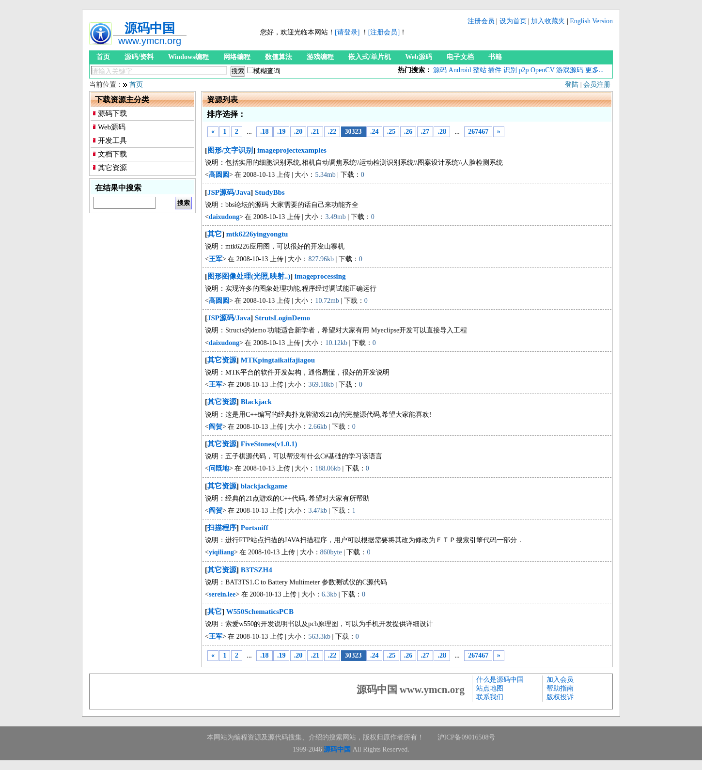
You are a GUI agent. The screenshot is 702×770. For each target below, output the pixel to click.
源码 (440, 70)
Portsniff (254, 528)
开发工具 (112, 140)
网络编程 (236, 57)
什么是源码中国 (500, 679)
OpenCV (542, 70)
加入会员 (560, 679)
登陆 (571, 84)
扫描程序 (221, 528)
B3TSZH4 (256, 570)
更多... (594, 70)
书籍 (495, 57)
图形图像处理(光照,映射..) (248, 276)
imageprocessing (320, 276)
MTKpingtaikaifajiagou (278, 360)
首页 (103, 57)
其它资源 (112, 168)
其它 (214, 234)
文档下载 (112, 154)
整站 (479, 70)
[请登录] (347, 32)
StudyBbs (270, 192)
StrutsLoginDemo (282, 318)
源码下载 (112, 113)
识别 (510, 70)
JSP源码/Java (228, 192)
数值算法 (278, 57)
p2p (523, 70)
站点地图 (489, 688)
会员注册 (596, 84)
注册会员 (481, 21)
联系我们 (489, 697)
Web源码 (419, 57)
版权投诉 (560, 697)
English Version (591, 21)
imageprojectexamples (292, 150)
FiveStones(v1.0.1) (269, 444)
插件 (494, 70)
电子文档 (460, 57)
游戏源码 (569, 70)
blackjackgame (264, 486)
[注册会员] (384, 32)
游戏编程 (320, 57)
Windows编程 (188, 57)
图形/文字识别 (230, 150)
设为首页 (513, 21)
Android (460, 70)
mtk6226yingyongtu (257, 234)
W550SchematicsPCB (260, 611)
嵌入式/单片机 (369, 57)
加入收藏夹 (548, 21)
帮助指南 (560, 688)
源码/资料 (139, 57)
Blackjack (256, 402)
